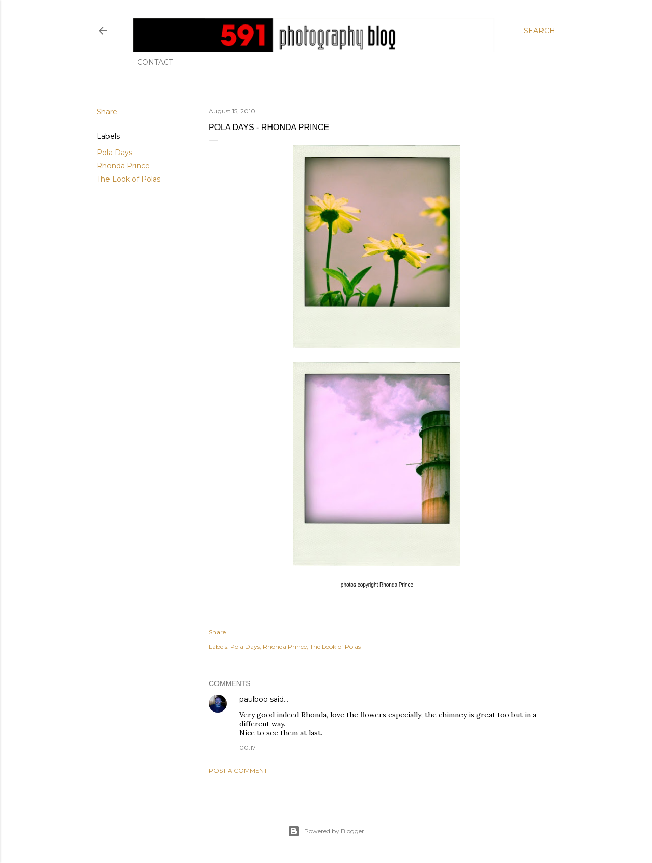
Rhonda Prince (123, 165)
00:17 (247, 747)
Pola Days (114, 152)
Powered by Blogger (326, 831)
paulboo (253, 699)
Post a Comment (238, 770)
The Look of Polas (128, 179)
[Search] (539, 30)
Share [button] (107, 111)
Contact (155, 62)
